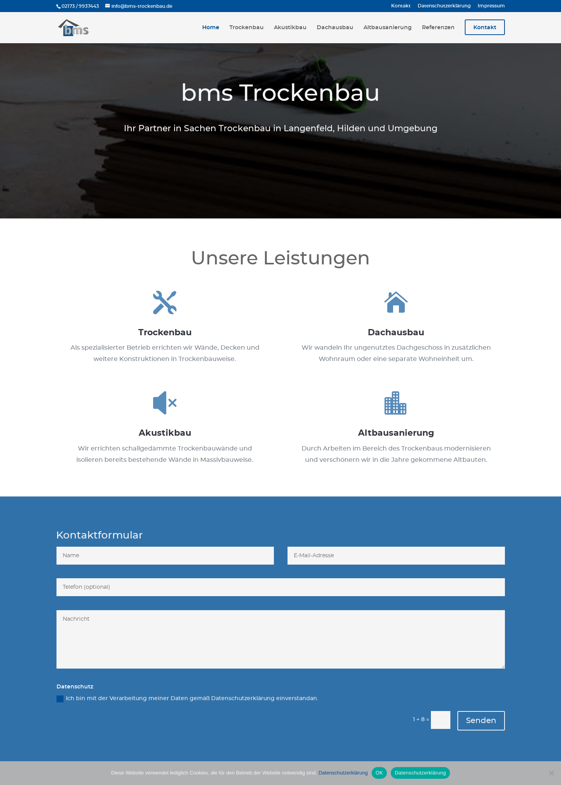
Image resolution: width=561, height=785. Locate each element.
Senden (481, 721)
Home (210, 27)
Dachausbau (335, 27)
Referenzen (438, 27)
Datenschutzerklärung (444, 6)
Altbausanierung (387, 27)
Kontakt (401, 6)
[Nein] (551, 773)
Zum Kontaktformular (280, 167)
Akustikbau (290, 27)
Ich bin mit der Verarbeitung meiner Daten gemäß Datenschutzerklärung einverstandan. (187, 698)
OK (379, 773)
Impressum (491, 6)
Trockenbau (246, 27)
